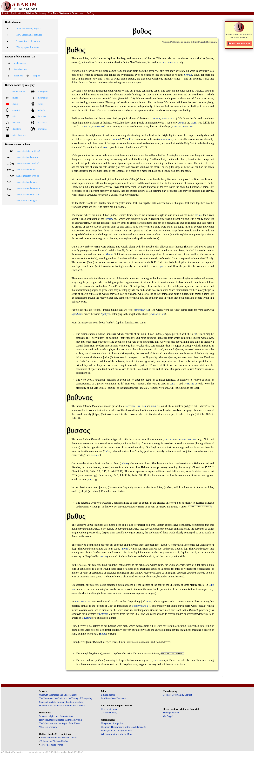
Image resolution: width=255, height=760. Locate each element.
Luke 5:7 (174, 384)
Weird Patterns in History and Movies (58, 737)
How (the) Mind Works (51, 744)
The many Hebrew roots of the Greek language (123, 727)
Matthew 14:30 (165, 139)
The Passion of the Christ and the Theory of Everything (65, 698)
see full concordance (199, 507)
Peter (131, 139)
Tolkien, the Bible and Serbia (54, 741)
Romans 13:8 (98, 127)
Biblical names (108, 694)
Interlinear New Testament (113, 698)
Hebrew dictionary (110, 709)
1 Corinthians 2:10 (141, 606)
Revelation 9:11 (157, 314)
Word (193, 122)
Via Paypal (168, 716)
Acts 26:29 (155, 119)
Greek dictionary (109, 712)
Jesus (181, 122)
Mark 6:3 (95, 455)
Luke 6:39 (155, 406)
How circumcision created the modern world (60, 719)
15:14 (143, 406)
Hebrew (109, 218)
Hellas (198, 215)
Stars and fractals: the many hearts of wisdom (61, 702)
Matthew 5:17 (84, 127)
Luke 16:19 (169, 439)
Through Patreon (171, 712)
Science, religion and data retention (56, 716)
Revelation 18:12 (187, 439)
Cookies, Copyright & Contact (177, 694)
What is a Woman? (48, 727)
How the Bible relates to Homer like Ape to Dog (62, 705)
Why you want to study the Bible (117, 734)
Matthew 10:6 (142, 310)
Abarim (109, 254)
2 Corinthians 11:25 (168, 63)
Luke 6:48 (157, 660)
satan (148, 601)
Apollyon (105, 314)
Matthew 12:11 (132, 406)
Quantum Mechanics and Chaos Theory (58, 694)
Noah (105, 147)
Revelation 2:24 (83, 602)
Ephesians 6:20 (169, 119)
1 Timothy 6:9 (190, 384)
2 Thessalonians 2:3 (182, 127)
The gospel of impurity (112, 723)
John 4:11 (102, 557)
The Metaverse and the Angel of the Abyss (59, 723)
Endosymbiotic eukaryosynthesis (116, 730)
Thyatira (86, 617)
